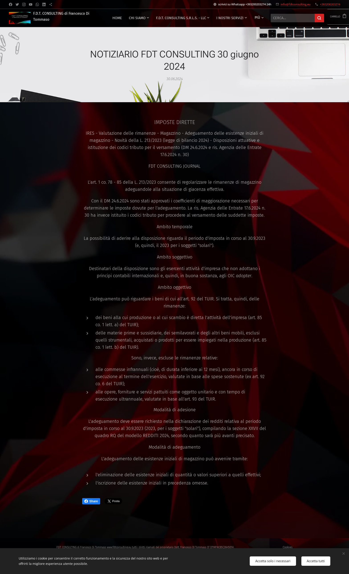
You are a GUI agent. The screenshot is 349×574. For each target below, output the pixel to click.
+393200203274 (330, 4)
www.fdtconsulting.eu (119, 547)
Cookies (287, 547)
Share (91, 501)
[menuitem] (198, 18)
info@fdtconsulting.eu (295, 4)
